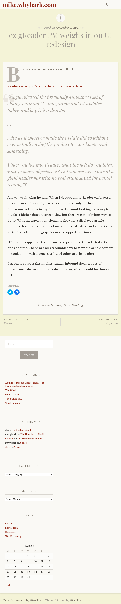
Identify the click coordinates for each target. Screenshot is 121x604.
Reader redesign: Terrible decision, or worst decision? (48, 86)
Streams (31, 321)
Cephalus (89, 321)
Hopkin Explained (21, 430)
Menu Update (12, 394)
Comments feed (13, 532)
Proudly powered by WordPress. (23, 600)
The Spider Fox (13, 398)
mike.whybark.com (29, 4)
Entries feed (11, 528)
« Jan (7, 585)
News (66, 305)
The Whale (11, 390)
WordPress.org (13, 536)
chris (7, 447)
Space (23, 443)
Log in (8, 523)
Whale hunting (12, 403)
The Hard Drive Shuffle (32, 434)
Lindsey (9, 438)
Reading (77, 305)
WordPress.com (80, 600)
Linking (56, 305)
